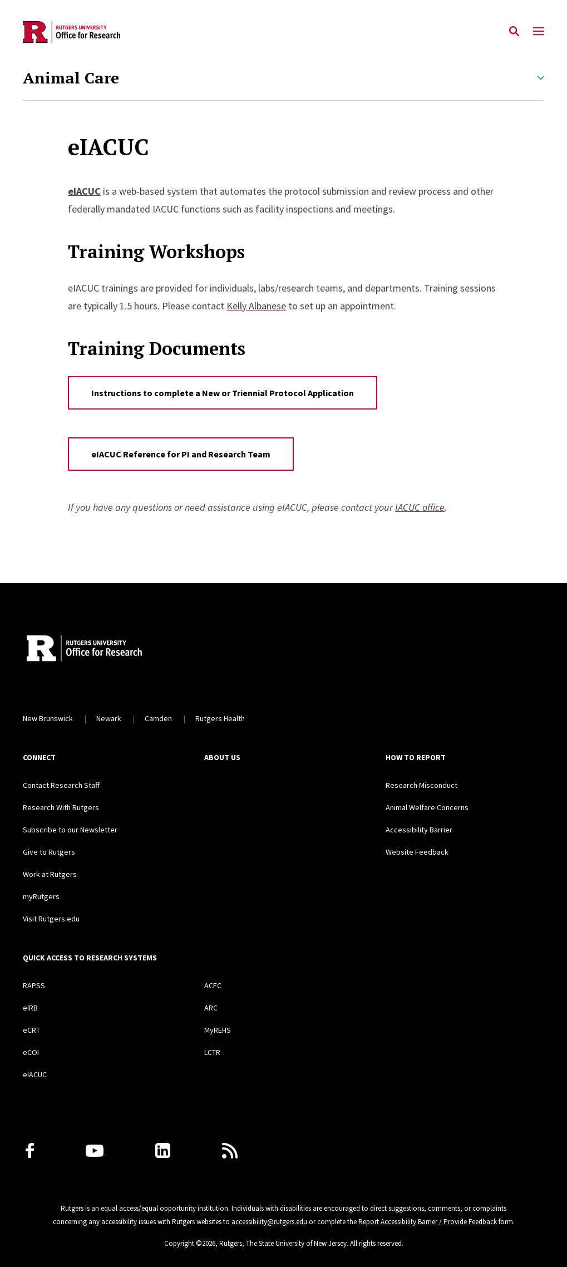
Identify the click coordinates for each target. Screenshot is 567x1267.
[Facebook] (30, 1150)
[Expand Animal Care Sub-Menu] (541, 78)
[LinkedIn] (162, 1150)
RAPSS (34, 985)
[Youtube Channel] (94, 1151)
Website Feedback (417, 852)
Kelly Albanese (256, 305)
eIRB (30, 1008)
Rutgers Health (220, 718)
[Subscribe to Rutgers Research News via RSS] (230, 1151)
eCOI (31, 1052)
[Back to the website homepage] (71, 32)
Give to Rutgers (49, 852)
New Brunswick (48, 718)
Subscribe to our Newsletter (70, 830)
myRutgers (41, 896)
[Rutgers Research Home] (125, 649)
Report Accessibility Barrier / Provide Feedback (427, 1221)
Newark (108, 718)
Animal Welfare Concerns (427, 807)
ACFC (212, 985)
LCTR (212, 1052)
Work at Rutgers (50, 874)
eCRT (31, 1030)
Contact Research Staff (61, 785)
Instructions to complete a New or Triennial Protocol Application (222, 392)
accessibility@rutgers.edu (269, 1221)
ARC (211, 1008)
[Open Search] (514, 31)
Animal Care (71, 78)
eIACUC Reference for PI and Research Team (180, 454)
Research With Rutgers (61, 807)
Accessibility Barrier (419, 830)
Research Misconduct (421, 785)
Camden (158, 718)
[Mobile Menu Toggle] (538, 31)
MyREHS (217, 1030)
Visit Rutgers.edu (51, 919)
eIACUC (35, 1074)
